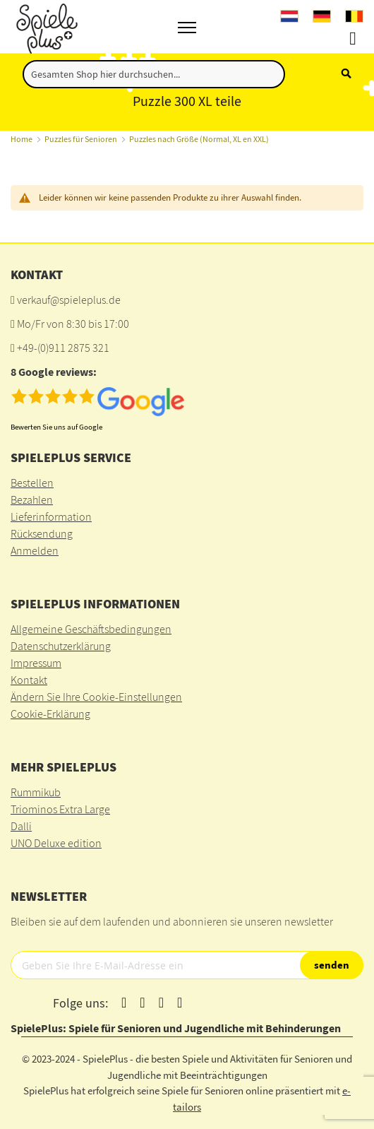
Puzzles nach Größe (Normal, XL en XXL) (199, 139)
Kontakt (29, 680)
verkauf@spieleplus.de (69, 299)
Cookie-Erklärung (50, 714)
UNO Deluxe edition (56, 843)
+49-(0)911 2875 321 (63, 348)
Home (21, 139)
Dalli (21, 826)
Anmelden (35, 550)
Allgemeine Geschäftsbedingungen (91, 629)
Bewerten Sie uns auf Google (56, 427)
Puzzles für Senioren (80, 139)
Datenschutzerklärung (61, 646)
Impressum (36, 663)
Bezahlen (32, 499)
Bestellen (32, 482)
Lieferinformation (51, 516)
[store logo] (45, 26)
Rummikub (36, 792)
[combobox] (154, 74)
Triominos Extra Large (60, 809)
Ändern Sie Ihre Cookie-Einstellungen (96, 697)
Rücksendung (42, 533)
